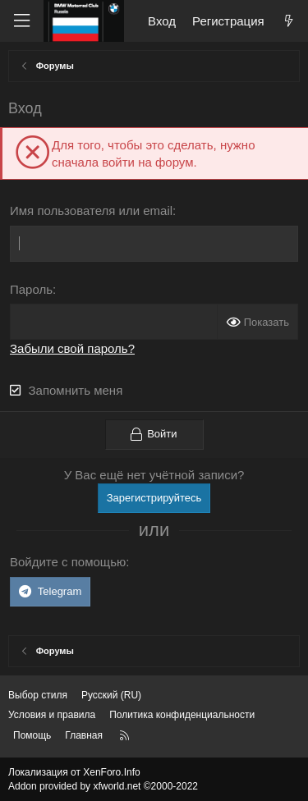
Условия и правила (51, 715)
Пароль (31, 289)
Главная (84, 735)
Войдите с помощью (68, 562)
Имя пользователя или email (91, 210)
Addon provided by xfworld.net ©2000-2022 (103, 786)
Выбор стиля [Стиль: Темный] (37, 695)
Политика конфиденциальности (182, 715)
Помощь (32, 735)
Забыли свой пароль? (72, 348)
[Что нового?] (289, 21)
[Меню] (21, 21)
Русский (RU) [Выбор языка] (111, 695)
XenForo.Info (111, 772)
